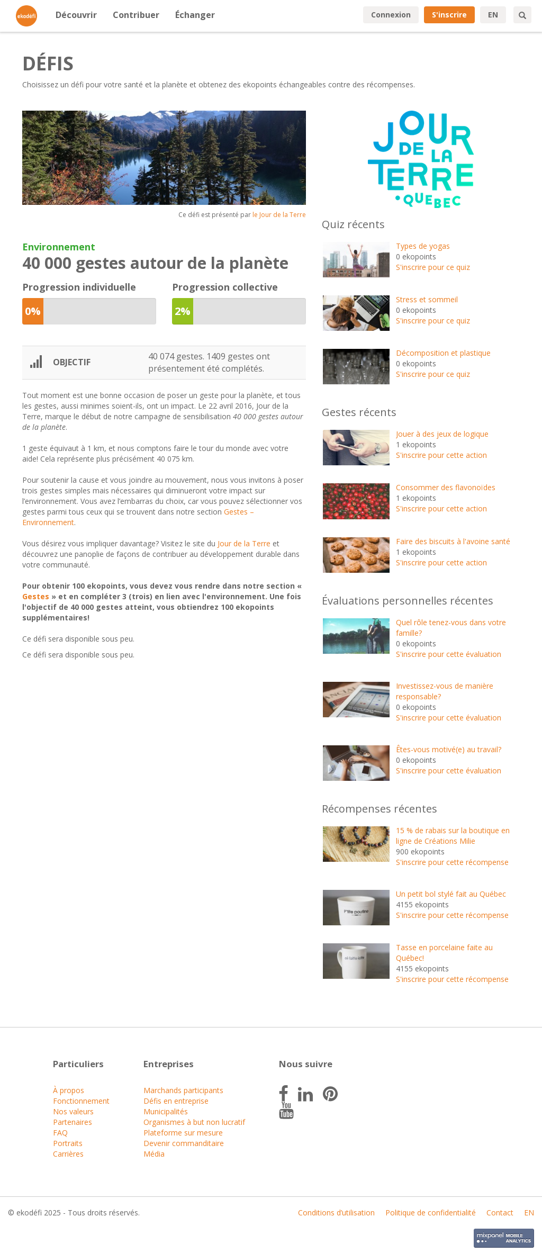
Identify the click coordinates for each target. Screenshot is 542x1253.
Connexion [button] (391, 15)
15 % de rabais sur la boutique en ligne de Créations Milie (453, 835)
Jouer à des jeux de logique (442, 434)
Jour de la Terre (244, 543)
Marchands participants (183, 1090)
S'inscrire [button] (449, 15)
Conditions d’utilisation (336, 1212)
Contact (499, 1212)
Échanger (195, 15)
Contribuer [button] (136, 15)
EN (493, 15)
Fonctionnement (81, 1101)
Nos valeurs (73, 1111)
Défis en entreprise (176, 1101)
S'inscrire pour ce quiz (433, 267)
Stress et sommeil (427, 299)
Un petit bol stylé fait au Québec (451, 894)
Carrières (68, 1154)
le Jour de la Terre (279, 214)
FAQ (60, 1133)
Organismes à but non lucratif (194, 1122)
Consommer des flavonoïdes (445, 487)
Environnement (58, 246)
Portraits (68, 1143)
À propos (68, 1090)
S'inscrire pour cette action (441, 455)
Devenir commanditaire (183, 1143)
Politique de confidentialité (430, 1212)
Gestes (35, 596)
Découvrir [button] (76, 15)
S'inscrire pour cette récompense (452, 862)
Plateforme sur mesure (183, 1133)
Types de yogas (423, 246)
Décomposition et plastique (443, 353)
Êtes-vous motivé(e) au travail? (448, 749)
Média (154, 1154)
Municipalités (165, 1111)
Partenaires (72, 1122)
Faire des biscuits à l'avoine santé (453, 541)
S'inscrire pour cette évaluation (448, 654)
